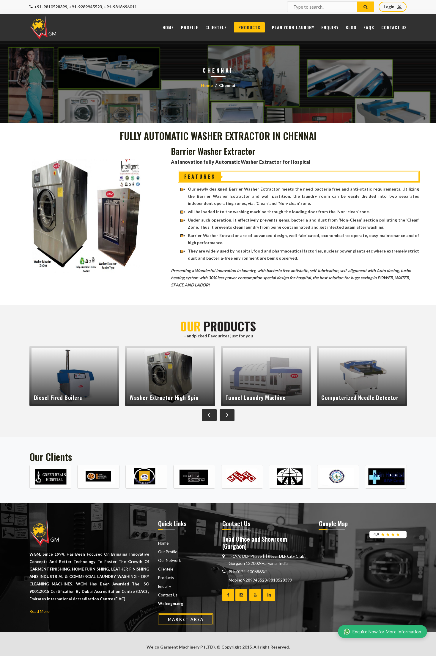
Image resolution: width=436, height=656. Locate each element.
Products (249, 27)
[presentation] (209, 415)
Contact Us (394, 27)
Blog (351, 27)
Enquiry (330, 27)
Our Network (169, 560)
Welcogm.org (170, 603)
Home (168, 27)
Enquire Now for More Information (382, 631)
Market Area (186, 619)
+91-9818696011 (120, 6)
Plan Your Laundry (293, 27)
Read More (39, 611)
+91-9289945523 (85, 6)
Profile (189, 27)
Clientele (216, 27)
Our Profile (167, 551)
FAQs (368, 27)
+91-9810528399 (50, 6)
